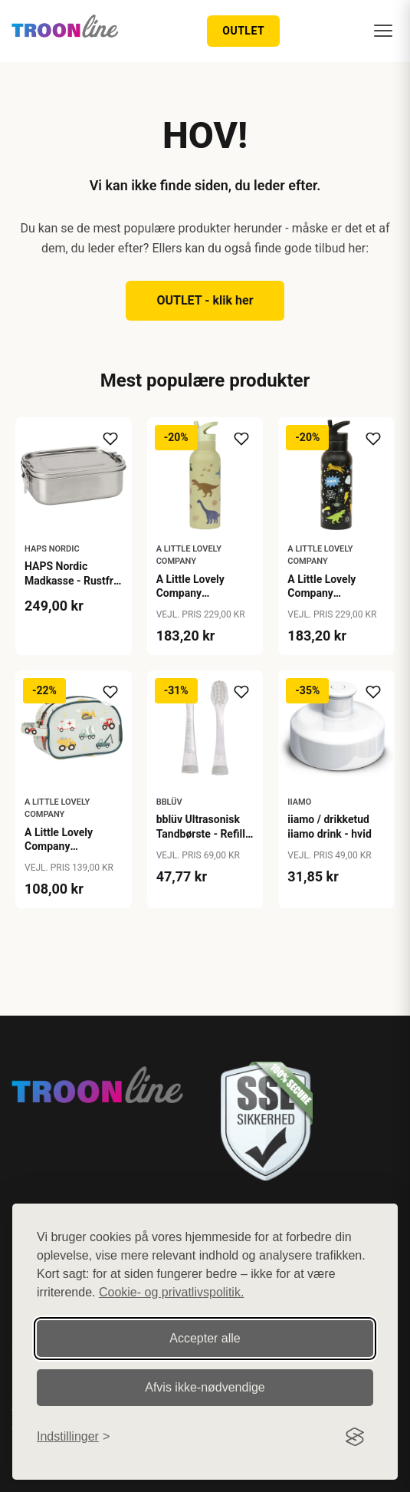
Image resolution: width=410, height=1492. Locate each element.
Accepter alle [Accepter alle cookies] (205, 1338)
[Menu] (383, 30)
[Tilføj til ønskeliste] (110, 439)
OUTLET (243, 31)
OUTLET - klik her (204, 300)
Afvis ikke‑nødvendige (205, 1387)
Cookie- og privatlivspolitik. (171, 1292)
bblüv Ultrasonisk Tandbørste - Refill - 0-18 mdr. (204, 833)
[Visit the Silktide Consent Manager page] (354, 1436)
